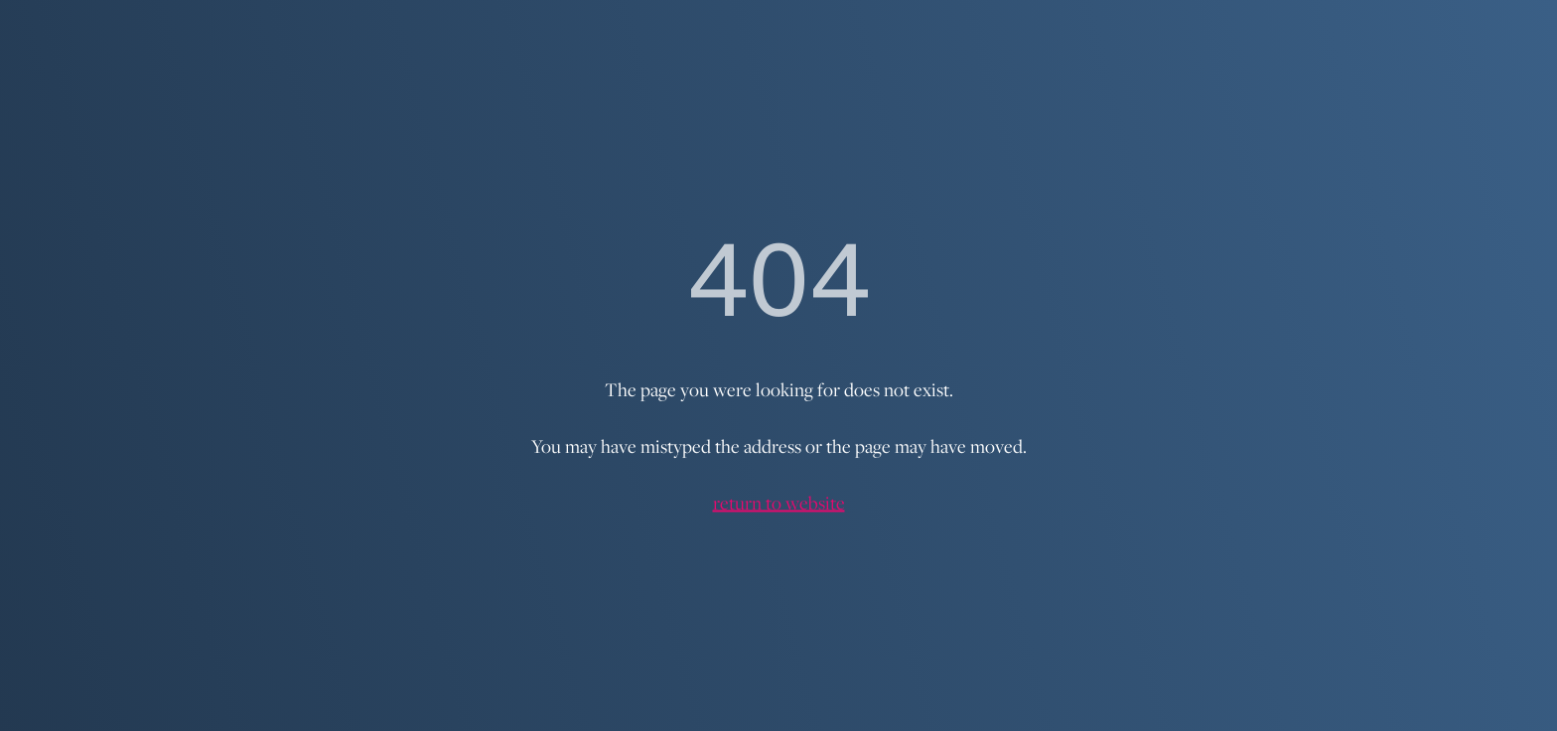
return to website (779, 502)
